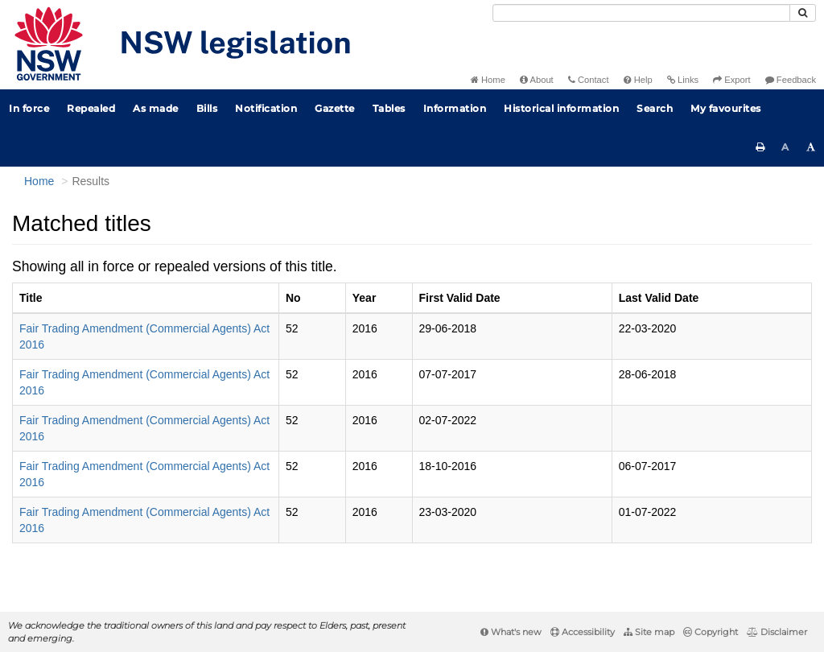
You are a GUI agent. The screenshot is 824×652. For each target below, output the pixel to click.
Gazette (335, 108)
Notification (266, 108)
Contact (588, 80)
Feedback (790, 80)
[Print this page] (760, 147)
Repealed (91, 108)
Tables (389, 108)
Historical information (561, 108)
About (537, 80)
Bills (207, 108)
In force (29, 108)
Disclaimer (777, 632)
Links (682, 80)
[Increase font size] (811, 147)
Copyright (710, 632)
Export (731, 80)
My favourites (725, 108)
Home (488, 80)
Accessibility (582, 632)
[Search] (641, 13)
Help (638, 80)
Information (455, 108)
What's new (511, 632)
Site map (649, 632)
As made (156, 108)
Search (655, 108)
